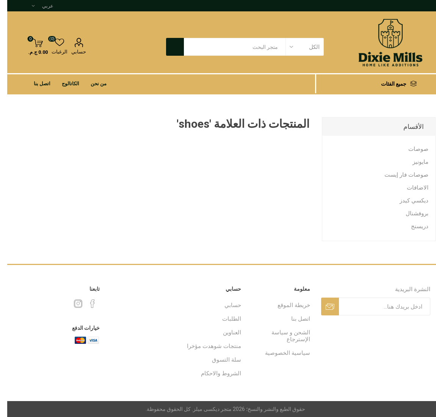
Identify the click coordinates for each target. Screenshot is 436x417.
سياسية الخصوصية (280, 353)
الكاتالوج (63, 83)
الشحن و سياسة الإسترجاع (283, 336)
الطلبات (224, 318)
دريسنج (412, 226)
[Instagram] (71, 304)
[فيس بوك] (85, 304)
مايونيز (413, 161)
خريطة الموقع (286, 305)
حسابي (71, 52)
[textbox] (228, 47)
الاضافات (410, 187)
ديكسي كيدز (406, 200)
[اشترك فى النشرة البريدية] (377, 306)
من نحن (91, 83)
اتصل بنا (35, 83)
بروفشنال (409, 213)
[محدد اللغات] (35, 5)
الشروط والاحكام (214, 373)
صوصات (411, 149)
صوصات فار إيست (399, 174)
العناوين (225, 332)
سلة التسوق (219, 359)
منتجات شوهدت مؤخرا (207, 346)
